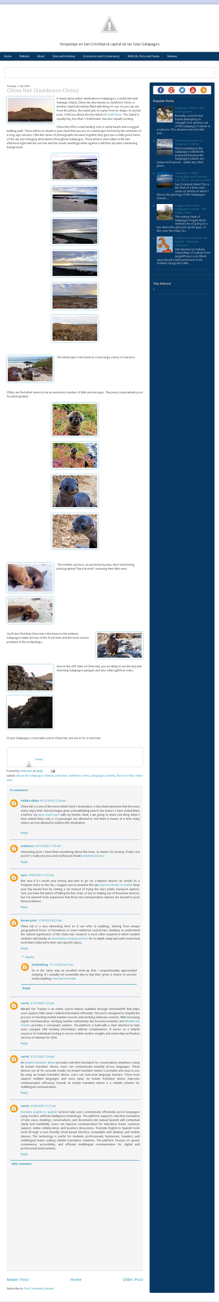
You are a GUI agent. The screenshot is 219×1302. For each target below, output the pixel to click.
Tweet (39, 759)
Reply (24, 832)
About (40, 56)
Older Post (133, 1279)
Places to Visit (125, 775)
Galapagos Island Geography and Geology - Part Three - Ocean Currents (193, 176)
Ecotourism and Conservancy (101, 56)
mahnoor (27, 846)
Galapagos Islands (103, 775)
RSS (203, 90)
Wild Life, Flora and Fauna (143, 56)
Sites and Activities (64, 56)
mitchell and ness (94, 855)
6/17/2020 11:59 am (48, 846)
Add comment (22, 1163)
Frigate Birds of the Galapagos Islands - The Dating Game (190, 209)
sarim (25, 1003)
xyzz (24, 875)
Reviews (172, 56)
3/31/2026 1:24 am (42, 1056)
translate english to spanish (39, 1112)
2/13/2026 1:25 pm (42, 1003)
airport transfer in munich (116, 885)
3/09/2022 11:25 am (41, 875)
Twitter (182, 90)
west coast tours (49, 814)
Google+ (171, 90)
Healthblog (40, 964)
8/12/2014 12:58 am (53, 800)
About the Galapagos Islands (35, 775)
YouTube (192, 90)
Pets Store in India (64, 978)
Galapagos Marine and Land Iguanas (189, 109)
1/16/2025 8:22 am (50, 920)
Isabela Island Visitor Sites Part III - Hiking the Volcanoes (192, 241)
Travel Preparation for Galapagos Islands (189, 142)
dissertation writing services (70, 938)
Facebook (160, 90)
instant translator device (40, 1062)
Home (7, 56)
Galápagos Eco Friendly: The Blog (109, 24)
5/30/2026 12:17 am (43, 1106)
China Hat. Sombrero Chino (72, 775)
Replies (29, 957)
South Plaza (114, 114)
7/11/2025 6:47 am (61, 964)
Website (24, 56)
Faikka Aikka (30, 800)
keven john (29, 920)
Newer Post (18, 1279)
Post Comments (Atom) (39, 1288)
